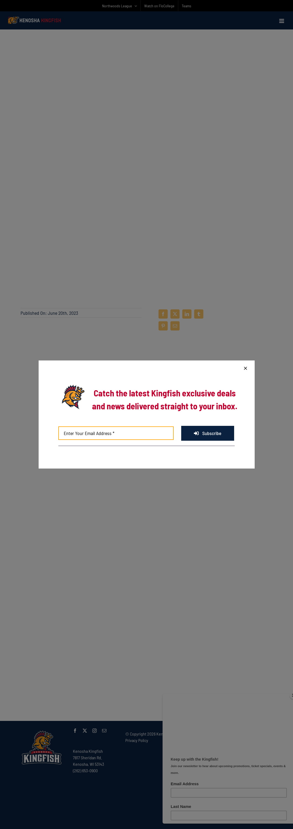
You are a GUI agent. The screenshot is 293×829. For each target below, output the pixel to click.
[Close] (245, 368)
